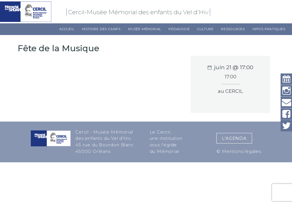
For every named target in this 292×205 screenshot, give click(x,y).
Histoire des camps (101, 29)
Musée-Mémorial (144, 29)
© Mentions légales (238, 151)
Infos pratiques (268, 29)
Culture (205, 29)
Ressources (233, 29)
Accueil (66, 29)
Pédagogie (179, 29)
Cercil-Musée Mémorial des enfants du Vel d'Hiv (139, 12)
